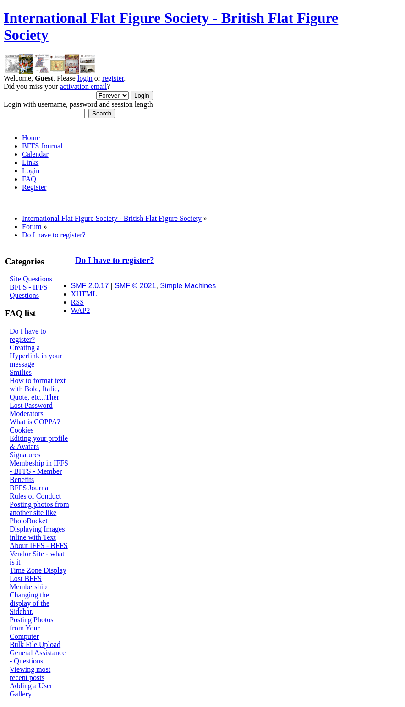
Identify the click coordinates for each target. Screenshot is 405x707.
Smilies (21, 372)
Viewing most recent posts (30, 673)
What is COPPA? (35, 422)
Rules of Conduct (35, 496)
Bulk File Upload (35, 644)
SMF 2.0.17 (90, 286)
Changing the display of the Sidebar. (29, 603)
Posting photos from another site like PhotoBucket (39, 512)
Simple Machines (188, 286)
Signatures (25, 455)
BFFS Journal (30, 488)
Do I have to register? (28, 335)
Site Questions (31, 279)
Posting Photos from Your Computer (32, 628)
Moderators (27, 413)
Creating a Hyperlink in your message (36, 356)
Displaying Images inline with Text (37, 533)
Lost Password (31, 405)
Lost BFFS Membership (28, 583)
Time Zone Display (38, 570)
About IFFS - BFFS (39, 545)
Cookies (21, 430)
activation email (83, 86)
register (113, 78)
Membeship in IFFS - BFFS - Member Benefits (39, 471)
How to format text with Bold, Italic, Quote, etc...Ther (38, 389)
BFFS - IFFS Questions (29, 291)
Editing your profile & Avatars (39, 442)
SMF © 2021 (135, 286)
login (85, 78)
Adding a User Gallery (31, 690)
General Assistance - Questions (38, 657)
